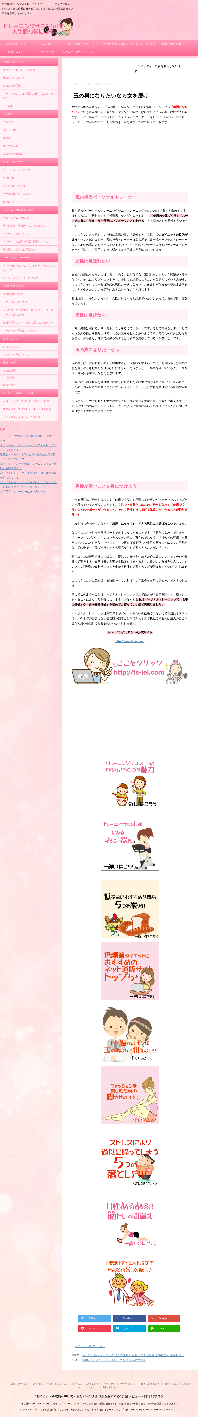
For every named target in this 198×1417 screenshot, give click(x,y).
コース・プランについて (17, 169)
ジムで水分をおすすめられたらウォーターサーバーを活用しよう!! (29, 312)
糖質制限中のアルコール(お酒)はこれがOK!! (28, 322)
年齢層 (7, 138)
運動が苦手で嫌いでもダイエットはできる (27, 408)
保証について (10, 201)
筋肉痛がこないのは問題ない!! (20, 249)
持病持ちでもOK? (13, 153)
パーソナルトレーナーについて (140, 45)
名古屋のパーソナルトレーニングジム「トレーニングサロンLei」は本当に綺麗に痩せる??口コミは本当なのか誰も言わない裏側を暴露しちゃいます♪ (99, 1403)
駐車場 (11, 377)
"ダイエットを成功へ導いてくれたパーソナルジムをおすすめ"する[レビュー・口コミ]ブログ (99, 1396)
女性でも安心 (10, 146)
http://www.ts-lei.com (129, 641)
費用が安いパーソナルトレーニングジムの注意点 (114, 1360)
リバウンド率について (15, 354)
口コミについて (12, 346)
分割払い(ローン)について (17, 193)
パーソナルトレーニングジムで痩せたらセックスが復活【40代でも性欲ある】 (133, 1355)
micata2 (173, 1409)
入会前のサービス (16, 44)
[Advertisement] (130, 159)
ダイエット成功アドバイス (78, 51)
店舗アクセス (46, 51)
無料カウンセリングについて (19, 69)
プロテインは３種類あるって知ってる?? (26, 400)
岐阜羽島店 (9, 384)
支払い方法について (14, 185)
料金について (10, 177)
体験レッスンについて (15, 77)
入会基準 (8, 122)
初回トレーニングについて (18, 217)
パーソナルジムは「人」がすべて (22, 416)
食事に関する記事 (171, 44)
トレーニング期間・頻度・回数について (25, 241)
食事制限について (13, 294)
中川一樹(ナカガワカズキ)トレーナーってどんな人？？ (29, 268)
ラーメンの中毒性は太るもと (19, 330)
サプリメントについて (15, 302)
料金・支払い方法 (78, 44)
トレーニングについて (15, 233)
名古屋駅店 (9, 370)
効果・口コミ (15, 51)
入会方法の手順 (12, 85)
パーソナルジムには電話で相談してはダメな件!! (28, 96)
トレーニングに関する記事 (109, 44)
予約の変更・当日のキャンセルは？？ (24, 225)
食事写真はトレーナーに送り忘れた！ (23, 491)
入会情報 (47, 44)
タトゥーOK (10, 130)
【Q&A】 (8, 106)
